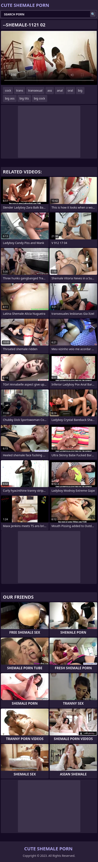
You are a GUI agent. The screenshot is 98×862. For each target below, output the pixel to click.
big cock (39, 98)
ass (49, 90)
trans (19, 90)
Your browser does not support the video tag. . (49, 58)
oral (70, 90)
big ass (10, 98)
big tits (24, 98)
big (80, 90)
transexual (35, 90)
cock (8, 90)
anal (60, 90)
